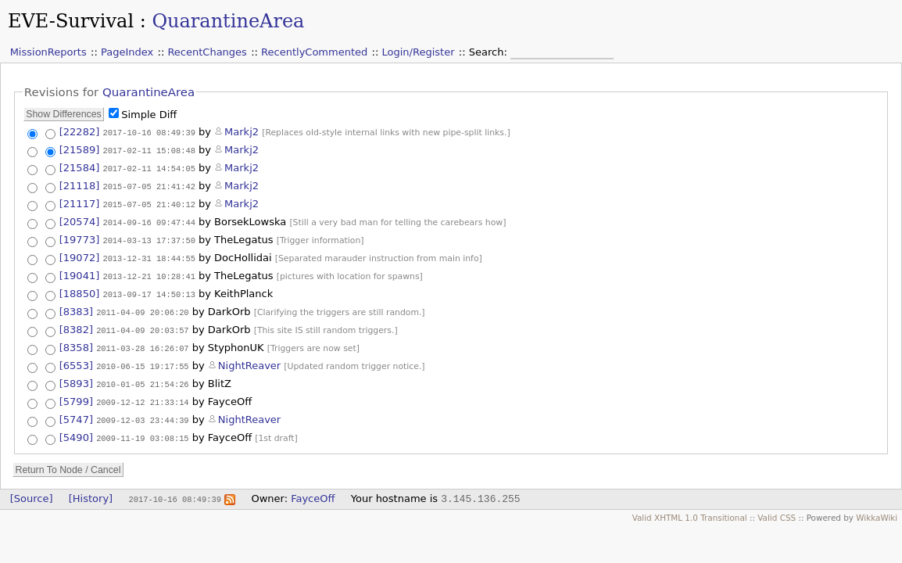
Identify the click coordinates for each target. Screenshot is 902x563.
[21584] (79, 167)
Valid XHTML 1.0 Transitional (689, 511)
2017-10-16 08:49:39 (148, 132)
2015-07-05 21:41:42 (148, 184)
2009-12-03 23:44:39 (142, 414)
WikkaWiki (876, 511)
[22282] (79, 132)
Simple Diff (149, 114)
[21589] (79, 150)
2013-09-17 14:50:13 (148, 290)
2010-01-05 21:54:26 (142, 380)
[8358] (76, 344)
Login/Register (418, 52)
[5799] (76, 397)
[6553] (76, 362)
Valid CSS (776, 511)
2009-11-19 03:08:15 (142, 431)
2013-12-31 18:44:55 (148, 254)
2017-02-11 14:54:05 (148, 167)
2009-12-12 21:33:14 (142, 397)
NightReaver (249, 362)
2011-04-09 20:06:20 (142, 308)
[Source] (31, 492)
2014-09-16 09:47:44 (148, 218)
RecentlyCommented (314, 52)
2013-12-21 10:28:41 (148, 272)
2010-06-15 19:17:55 (142, 362)
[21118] (79, 184)
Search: (489, 52)
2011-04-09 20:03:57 (142, 326)
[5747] (76, 414)
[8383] (76, 308)
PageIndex (127, 52)
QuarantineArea (228, 21)
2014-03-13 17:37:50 (148, 236)
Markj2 (241, 132)
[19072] (79, 254)
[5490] (76, 431)
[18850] (79, 290)
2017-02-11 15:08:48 (148, 150)
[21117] (79, 201)
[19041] (79, 272)
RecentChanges (206, 52)
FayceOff (313, 492)
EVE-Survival (71, 21)
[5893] (76, 379)
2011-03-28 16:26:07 (142, 344)
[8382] (76, 326)
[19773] (79, 236)
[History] (91, 492)
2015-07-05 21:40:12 (148, 201)
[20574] (79, 218)
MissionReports (48, 52)
